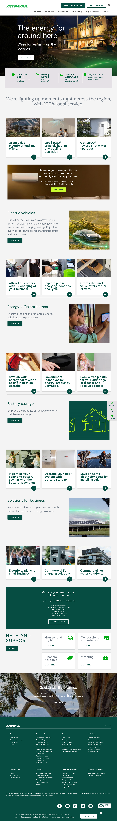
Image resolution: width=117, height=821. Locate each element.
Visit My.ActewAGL (58, 622)
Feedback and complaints (44, 778)
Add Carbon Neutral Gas (44, 751)
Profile (112, 411)
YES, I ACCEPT (89, 816)
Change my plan (41, 747)
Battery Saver (66, 740)
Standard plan (66, 744)
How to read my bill (68, 773)
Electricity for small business (71, 749)
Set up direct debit (42, 744)
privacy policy (68, 817)
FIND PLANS (25, 57)
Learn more (58, 190)
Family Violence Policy (43, 775)
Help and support (92, 11)
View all (12, 648)
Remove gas (40, 754)
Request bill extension (69, 782)
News (12, 773)
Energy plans (63, 11)
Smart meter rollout (94, 738)
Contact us (40, 761)
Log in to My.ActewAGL (44, 738)
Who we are (14, 738)
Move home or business (44, 749)
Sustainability (77, 11)
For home (37, 11)
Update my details (42, 742)
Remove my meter (94, 749)
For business (49, 11)
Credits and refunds (68, 784)
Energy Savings (15, 778)
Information (14, 775)
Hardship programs (94, 775)
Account (112, 404)
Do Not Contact (41, 763)
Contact (106, 11)
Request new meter (94, 744)
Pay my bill (65, 775)
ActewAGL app (41, 740)
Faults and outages (42, 758)
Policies (38, 784)
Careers (12, 744)
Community (14, 742)
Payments (112, 417)
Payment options (67, 778)
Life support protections (44, 773)
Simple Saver (66, 738)
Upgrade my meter (94, 747)
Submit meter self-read (95, 742)
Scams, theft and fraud (43, 780)
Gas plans (65, 747)
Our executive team (16, 740)
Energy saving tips (42, 782)
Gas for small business (69, 751)
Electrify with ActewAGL (73, 5)
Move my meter (93, 751)
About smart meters (95, 740)
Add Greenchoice (42, 756)
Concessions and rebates (96, 773)
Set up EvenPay (67, 780)
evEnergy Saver (67, 742)
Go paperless (66, 787)
